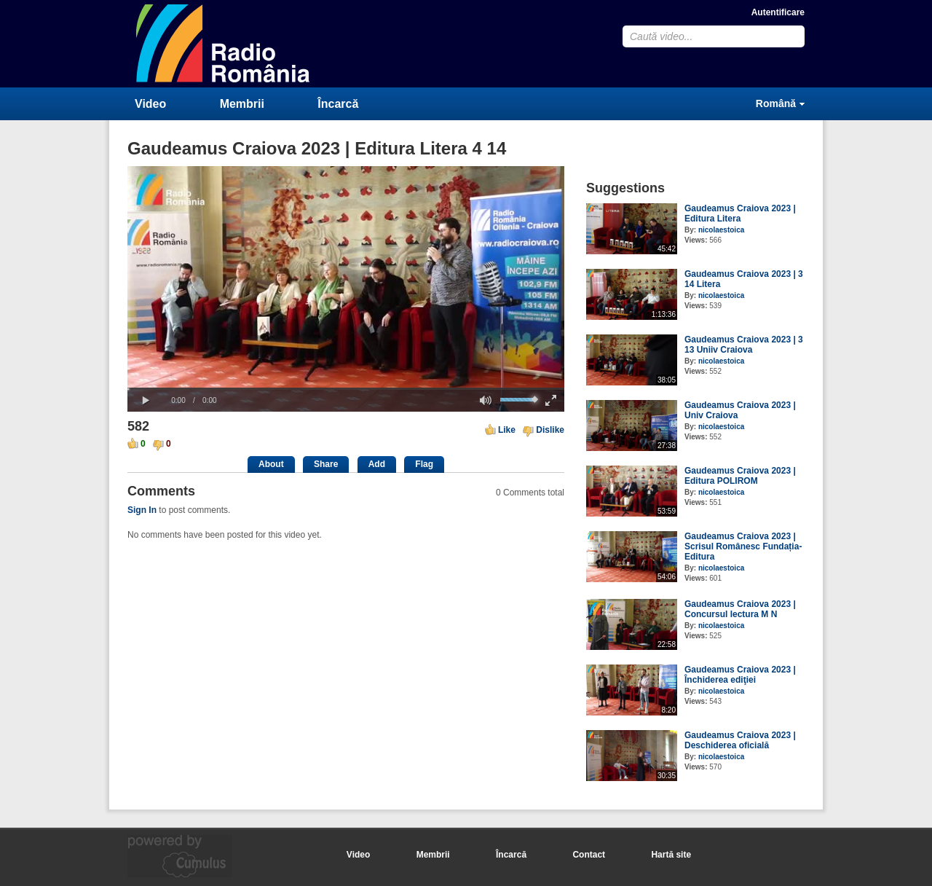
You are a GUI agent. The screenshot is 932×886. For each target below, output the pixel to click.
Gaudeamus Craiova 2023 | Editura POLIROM (740, 476)
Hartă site (671, 855)
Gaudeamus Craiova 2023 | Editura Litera (740, 213)
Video (150, 104)
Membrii (242, 104)
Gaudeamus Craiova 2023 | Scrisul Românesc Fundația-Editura (743, 546)
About (271, 464)
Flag (424, 464)
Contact (588, 855)
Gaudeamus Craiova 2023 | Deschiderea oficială (740, 740)
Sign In (142, 510)
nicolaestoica (721, 230)
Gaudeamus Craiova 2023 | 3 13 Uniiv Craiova (743, 344)
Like (507, 430)
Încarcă (337, 104)
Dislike (550, 430)
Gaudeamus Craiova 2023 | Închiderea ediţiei (740, 674)
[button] (145, 401)
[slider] (345, 389)
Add (376, 464)
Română (776, 103)
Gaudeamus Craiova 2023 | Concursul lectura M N (740, 609)
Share (326, 464)
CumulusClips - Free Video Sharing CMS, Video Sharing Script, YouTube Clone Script (223, 43)
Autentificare (778, 12)
